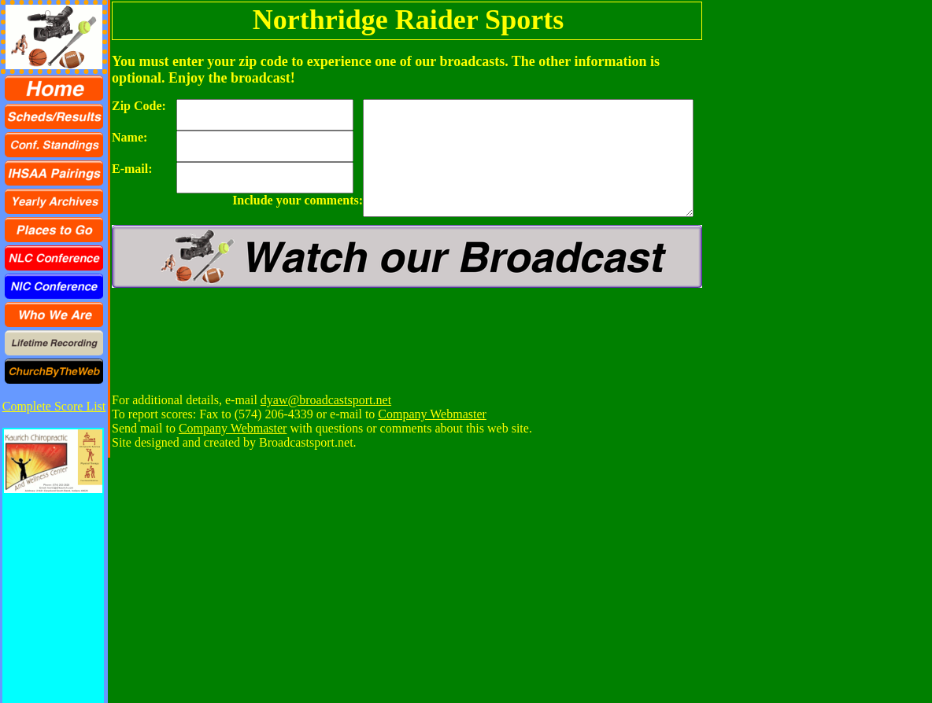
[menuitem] (54, 88)
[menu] (54, 229)
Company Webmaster (432, 414)
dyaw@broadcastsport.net (326, 400)
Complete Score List (54, 406)
